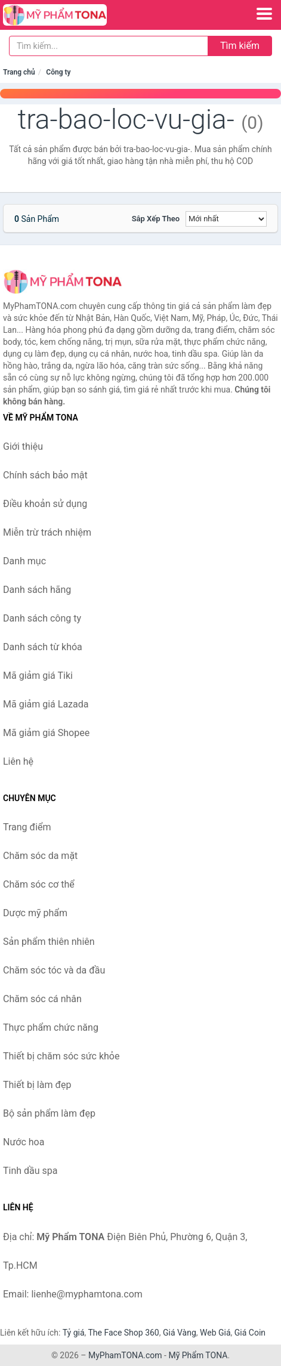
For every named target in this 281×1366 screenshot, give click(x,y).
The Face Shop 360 (123, 1332)
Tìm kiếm (240, 45)
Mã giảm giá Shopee (46, 732)
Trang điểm (27, 827)
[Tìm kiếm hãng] (108, 46)
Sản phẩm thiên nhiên (49, 941)
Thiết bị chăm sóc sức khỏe (61, 1056)
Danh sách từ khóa (42, 647)
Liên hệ (18, 761)
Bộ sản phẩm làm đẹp (49, 1113)
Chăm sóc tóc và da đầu (54, 970)
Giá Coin (249, 1332)
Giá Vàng (179, 1332)
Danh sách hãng (37, 589)
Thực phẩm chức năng (50, 1027)
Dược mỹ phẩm (35, 913)
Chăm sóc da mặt (40, 855)
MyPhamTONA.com (125, 1355)
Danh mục (24, 561)
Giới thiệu (23, 446)
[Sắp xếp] (226, 219)
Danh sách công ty (42, 618)
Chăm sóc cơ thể (39, 884)
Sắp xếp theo (156, 218)
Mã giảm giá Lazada (45, 704)
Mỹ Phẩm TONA (197, 1355)
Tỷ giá (74, 1332)
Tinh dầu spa (30, 1170)
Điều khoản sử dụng (45, 503)
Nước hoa (23, 1142)
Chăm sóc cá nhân (42, 999)
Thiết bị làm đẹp (37, 1084)
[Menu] (264, 14)
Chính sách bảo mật (45, 475)
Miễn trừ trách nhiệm (47, 532)
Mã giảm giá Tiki (38, 675)
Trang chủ (19, 72)
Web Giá (215, 1332)
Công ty (58, 72)
